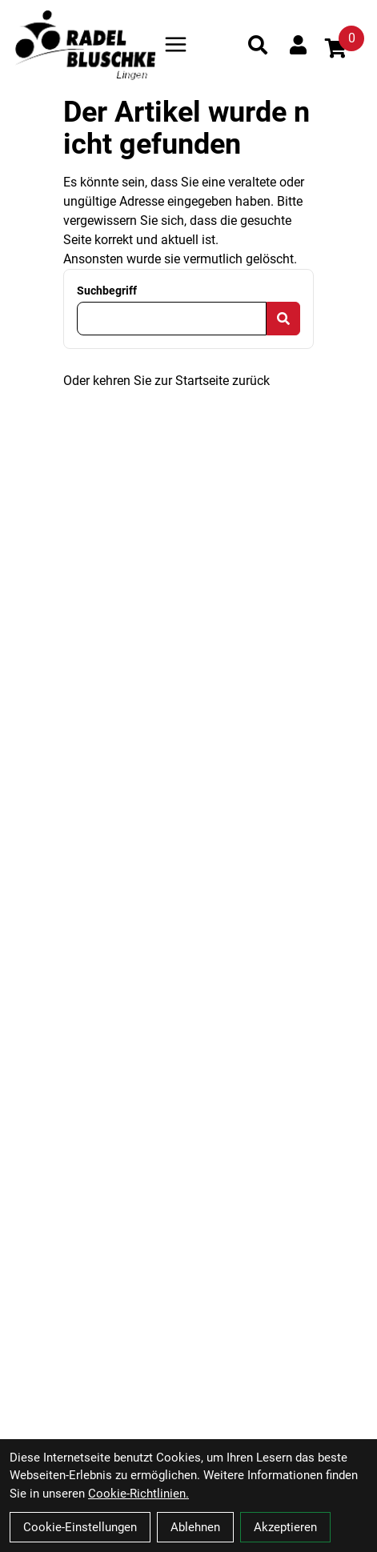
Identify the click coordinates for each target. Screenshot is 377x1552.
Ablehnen (195, 1527)
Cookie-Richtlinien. (138, 1493)
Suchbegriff (107, 290)
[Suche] (258, 45)
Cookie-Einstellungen (80, 1527)
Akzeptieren (285, 1527)
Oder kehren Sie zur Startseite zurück (166, 380)
